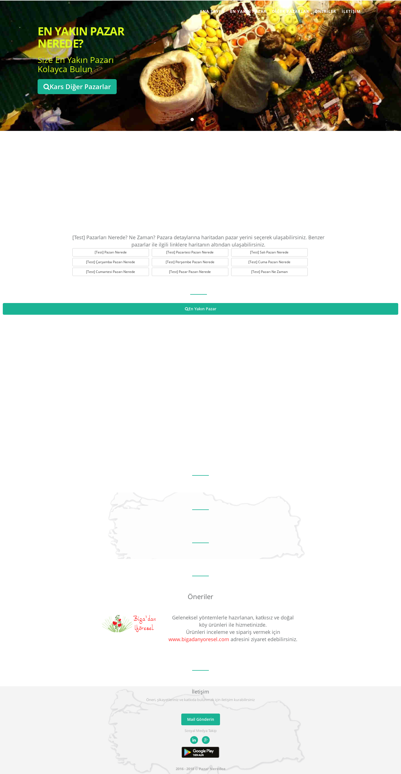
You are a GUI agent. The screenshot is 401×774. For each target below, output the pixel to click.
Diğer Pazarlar (290, 11)
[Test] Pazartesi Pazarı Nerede (190, 252)
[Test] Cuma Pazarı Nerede (269, 262)
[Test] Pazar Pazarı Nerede (190, 271)
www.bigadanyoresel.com (198, 639)
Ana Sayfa (212, 11)
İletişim (351, 11)
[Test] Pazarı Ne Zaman (269, 271)
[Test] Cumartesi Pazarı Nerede (110, 271)
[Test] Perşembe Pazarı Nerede (190, 262)
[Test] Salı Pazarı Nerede (269, 252)
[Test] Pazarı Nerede (111, 252)
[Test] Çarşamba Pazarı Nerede (110, 262)
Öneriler (325, 11)
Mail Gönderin (200, 719)
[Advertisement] (200, 181)
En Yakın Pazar (248, 11)
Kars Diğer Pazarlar (77, 86)
